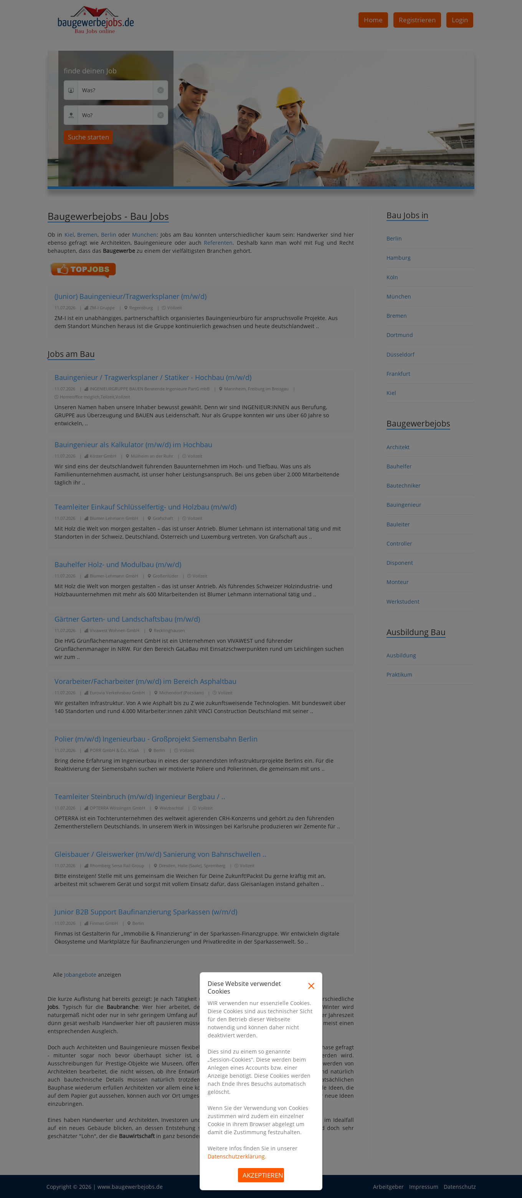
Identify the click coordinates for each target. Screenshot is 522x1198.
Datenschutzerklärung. (237, 1156)
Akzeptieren (263, 1175)
